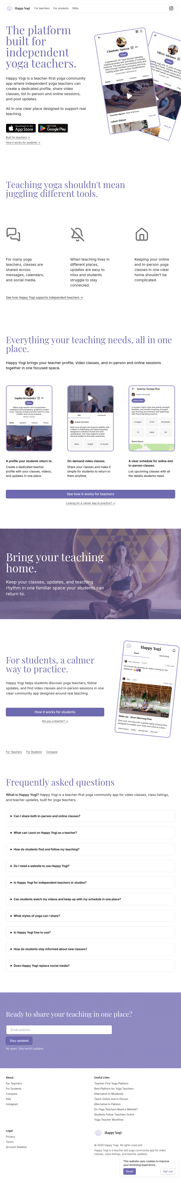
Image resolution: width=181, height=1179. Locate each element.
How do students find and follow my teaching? (46, 849)
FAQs (75, 8)
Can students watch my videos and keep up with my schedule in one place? (67, 899)
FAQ (8, 1098)
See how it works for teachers (90, 494)
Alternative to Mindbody (108, 1093)
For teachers (42, 8)
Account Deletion (16, 1147)
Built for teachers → (18, 137)
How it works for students (55, 712)
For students (61, 8)
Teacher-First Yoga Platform (111, 1083)
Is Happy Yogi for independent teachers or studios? (50, 882)
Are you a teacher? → (55, 721)
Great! (129, 1171)
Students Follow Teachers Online (114, 1114)
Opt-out (168, 1171)
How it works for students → (23, 142)
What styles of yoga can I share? (37, 916)
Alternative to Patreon (107, 1104)
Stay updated (19, 1040)
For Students (34, 751)
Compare (52, 751)
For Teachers (14, 751)
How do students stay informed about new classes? (50, 949)
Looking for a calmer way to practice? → (90, 503)
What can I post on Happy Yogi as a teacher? (45, 833)
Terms (9, 1141)
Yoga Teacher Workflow (108, 1119)
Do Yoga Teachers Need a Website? (116, 1109)
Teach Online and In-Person (111, 1098)
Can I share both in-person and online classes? (47, 816)
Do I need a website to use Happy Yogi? (41, 866)
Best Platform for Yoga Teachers (114, 1088)
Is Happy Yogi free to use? (32, 932)
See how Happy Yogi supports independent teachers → (44, 297)
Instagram (12, 1104)
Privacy (10, 1136)
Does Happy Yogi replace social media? (42, 966)
